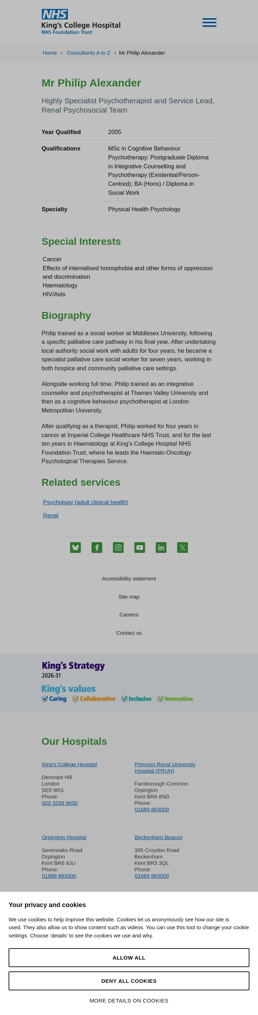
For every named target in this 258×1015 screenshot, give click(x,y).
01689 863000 (152, 809)
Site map (129, 597)
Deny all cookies (129, 981)
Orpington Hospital (64, 837)
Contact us (129, 633)
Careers (129, 615)
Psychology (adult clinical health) (85, 502)
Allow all (128, 958)
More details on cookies (129, 1000)
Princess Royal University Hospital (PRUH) (165, 767)
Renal (51, 515)
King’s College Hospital (69, 764)
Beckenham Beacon (159, 837)
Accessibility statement (129, 578)
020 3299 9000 (60, 803)
